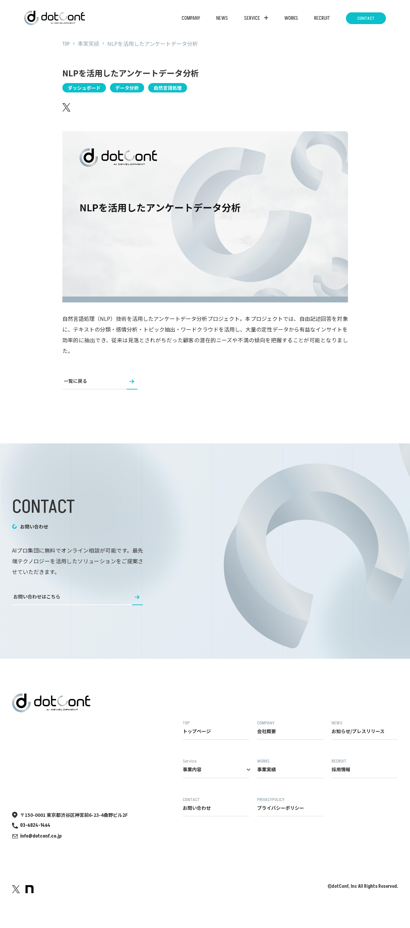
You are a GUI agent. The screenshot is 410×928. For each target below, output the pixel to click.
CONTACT (365, 18)
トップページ (216, 727)
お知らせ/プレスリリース (365, 727)
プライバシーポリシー (290, 804)
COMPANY (191, 18)
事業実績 (290, 766)
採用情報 (365, 766)
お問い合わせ (216, 804)
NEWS (222, 18)
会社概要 (290, 727)
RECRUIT (322, 18)
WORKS (291, 18)
